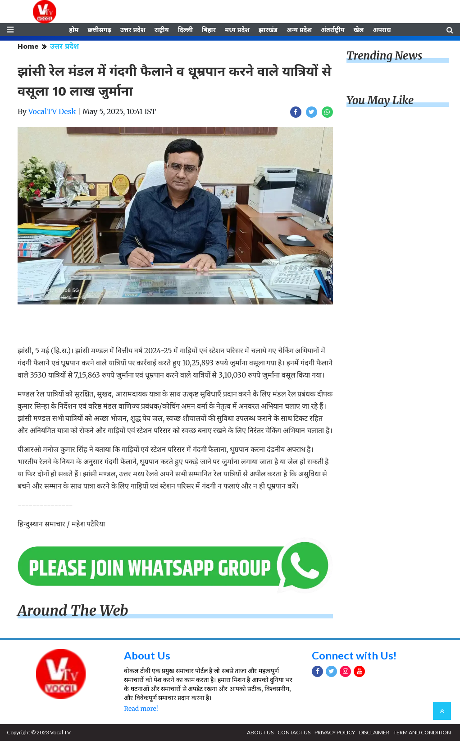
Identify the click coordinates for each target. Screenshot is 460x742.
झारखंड (268, 30)
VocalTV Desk (52, 112)
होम (73, 30)
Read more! (141, 709)
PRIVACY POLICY (334, 733)
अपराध (382, 30)
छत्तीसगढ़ (99, 30)
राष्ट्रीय (162, 30)
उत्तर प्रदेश (133, 30)
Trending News (384, 57)
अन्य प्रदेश (299, 30)
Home (28, 47)
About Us (147, 656)
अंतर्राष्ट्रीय (333, 30)
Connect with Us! (354, 656)
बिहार (209, 30)
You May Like (380, 101)
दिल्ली (185, 30)
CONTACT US (294, 733)
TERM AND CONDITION (422, 733)
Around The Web (73, 611)
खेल (359, 30)
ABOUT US (260, 733)
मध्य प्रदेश (237, 30)
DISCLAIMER (374, 733)
